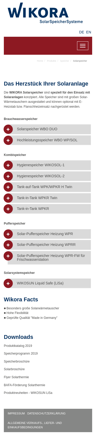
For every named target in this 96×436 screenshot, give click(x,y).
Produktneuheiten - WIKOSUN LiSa (28, 393)
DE (81, 32)
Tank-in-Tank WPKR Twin (37, 198)
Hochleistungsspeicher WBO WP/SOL (47, 140)
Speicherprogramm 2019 (21, 353)
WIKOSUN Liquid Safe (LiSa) (40, 283)
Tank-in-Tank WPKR (33, 209)
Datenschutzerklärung (46, 413)
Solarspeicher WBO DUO (37, 129)
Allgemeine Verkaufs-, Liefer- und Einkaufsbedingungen (35, 425)
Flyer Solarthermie (16, 377)
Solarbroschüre (14, 369)
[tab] (49, 129)
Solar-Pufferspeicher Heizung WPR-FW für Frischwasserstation (51, 258)
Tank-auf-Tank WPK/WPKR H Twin (44, 187)
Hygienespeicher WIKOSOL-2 (41, 176)
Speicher (64, 61)
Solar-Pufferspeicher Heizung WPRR (46, 245)
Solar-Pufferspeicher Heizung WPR (45, 234)
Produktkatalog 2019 (18, 346)
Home (40, 61)
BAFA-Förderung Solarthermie (24, 385)
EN (88, 32)
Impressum (16, 413)
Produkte (51, 61)
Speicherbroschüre (17, 361)
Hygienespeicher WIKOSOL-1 (41, 165)
